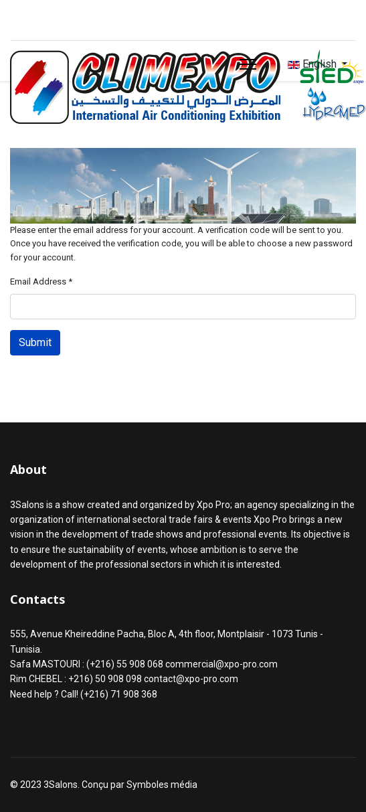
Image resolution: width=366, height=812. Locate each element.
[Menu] (248, 64)
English (312, 64)
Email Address (41, 281)
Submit (35, 342)
